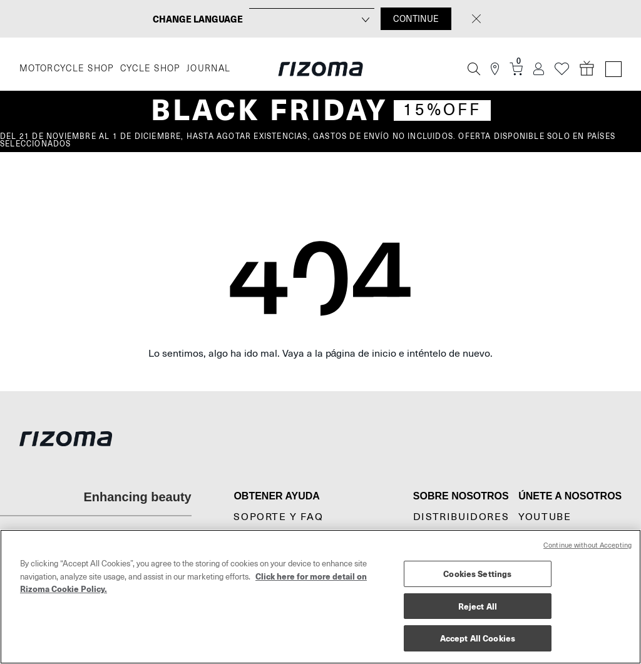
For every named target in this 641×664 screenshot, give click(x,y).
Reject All (477, 606)
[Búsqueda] (474, 69)
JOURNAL (209, 68)
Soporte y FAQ (278, 517)
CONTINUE (416, 19)
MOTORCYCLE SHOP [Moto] (66, 68)
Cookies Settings (477, 574)
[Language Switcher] (613, 69)
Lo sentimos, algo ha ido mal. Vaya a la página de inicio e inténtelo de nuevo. (320, 353)
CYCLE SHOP (150, 68)
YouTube (544, 517)
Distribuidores (461, 517)
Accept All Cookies (477, 638)
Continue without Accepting (587, 545)
